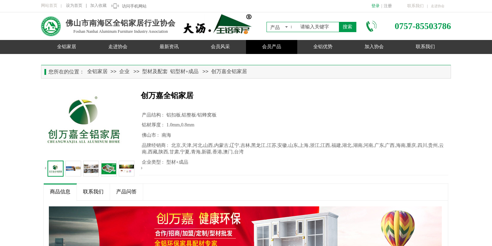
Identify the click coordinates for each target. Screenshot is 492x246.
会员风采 (220, 46)
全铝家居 (66, 46)
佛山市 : (151, 135)
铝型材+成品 (184, 71)
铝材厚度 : (153, 124)
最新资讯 (169, 46)
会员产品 (271, 46)
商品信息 (60, 191)
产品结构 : (153, 115)
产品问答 (126, 191)
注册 (388, 5)
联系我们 (425, 46)
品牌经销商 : (155, 145)
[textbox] (318, 27)
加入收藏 (98, 5)
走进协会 (117, 46)
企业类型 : (153, 162)
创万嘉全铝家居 (229, 71)
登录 (375, 5)
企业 (124, 71)
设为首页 (74, 5)
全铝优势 (322, 46)
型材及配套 (155, 71)
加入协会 (374, 46)
